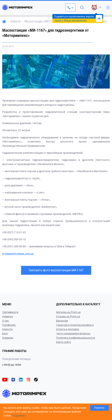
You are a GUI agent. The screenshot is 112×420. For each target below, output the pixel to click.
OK (99, 18)
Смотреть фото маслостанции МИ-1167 (56, 270)
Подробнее (19, 415)
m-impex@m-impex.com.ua (18, 253)
